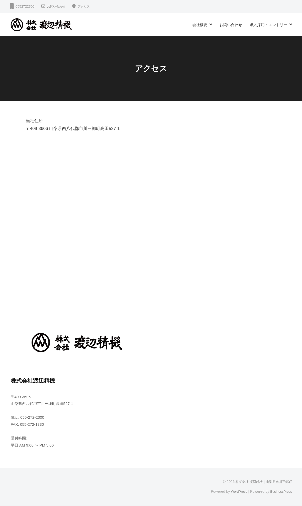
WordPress (236, 491)
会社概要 (199, 25)
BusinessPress (280, 491)
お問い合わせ (57, 6)
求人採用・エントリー (268, 25)
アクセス (88, 6)
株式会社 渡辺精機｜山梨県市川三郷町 (261, 482)
